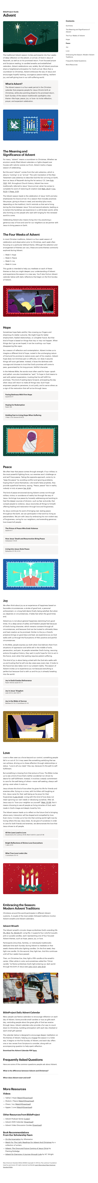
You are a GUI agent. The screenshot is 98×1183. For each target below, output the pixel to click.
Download (29, 1122)
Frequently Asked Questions (76, 61)
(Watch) (20, 1098)
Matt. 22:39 (46, 802)
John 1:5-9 (32, 967)
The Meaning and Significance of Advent (78, 31)
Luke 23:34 (18, 797)
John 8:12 (41, 967)
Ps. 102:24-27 (16, 933)
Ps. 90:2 (7, 933)
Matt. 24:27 (46, 189)
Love (67, 51)
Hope (68, 39)
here (35, 1050)
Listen (26, 1119)
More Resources (72, 65)
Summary (69, 26)
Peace (68, 43)
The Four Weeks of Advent (75, 36)
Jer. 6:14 (27, 488)
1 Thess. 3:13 (13, 191)
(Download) (28, 1098)
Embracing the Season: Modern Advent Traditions (80, 56)
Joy (67, 47)
